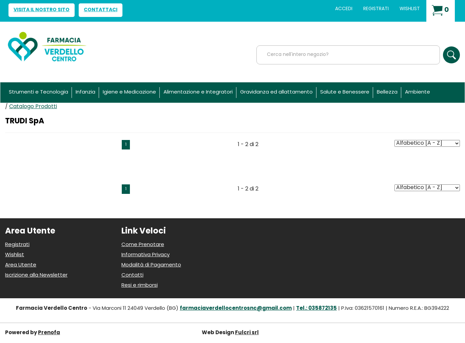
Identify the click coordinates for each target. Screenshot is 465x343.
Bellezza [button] (387, 92)
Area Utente (20, 265)
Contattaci (100, 10)
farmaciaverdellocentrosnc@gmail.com (236, 308)
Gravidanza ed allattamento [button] (276, 92)
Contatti (132, 275)
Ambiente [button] (417, 92)
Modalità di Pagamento (151, 265)
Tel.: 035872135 (316, 308)
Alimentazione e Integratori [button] (198, 92)
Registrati (376, 9)
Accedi (343, 9)
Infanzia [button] (85, 92)
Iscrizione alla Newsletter (36, 275)
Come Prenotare (142, 244)
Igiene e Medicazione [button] (129, 92)
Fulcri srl (247, 333)
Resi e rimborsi (139, 285)
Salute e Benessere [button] (344, 92)
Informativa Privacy (145, 255)
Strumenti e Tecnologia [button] (38, 92)
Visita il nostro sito (42, 10)
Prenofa (49, 333)
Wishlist (410, 9)
